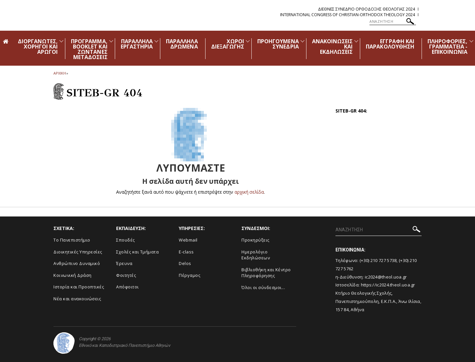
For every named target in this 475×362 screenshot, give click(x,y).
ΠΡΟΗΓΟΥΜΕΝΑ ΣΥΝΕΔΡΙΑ (278, 44)
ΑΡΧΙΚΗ (59, 73)
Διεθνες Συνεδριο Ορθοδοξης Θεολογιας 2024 (366, 9)
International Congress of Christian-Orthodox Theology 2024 (347, 14)
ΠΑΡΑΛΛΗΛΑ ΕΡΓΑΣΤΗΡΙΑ (137, 44)
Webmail (188, 240)
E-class (186, 252)
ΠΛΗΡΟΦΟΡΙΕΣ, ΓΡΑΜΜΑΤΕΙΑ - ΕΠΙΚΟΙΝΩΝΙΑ (448, 46)
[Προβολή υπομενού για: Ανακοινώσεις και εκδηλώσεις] (356, 41)
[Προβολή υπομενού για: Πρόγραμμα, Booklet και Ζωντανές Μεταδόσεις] (111, 41)
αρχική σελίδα (249, 192)
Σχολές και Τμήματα (137, 252)
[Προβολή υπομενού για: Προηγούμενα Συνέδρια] (302, 41)
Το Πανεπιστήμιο (71, 240)
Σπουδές (125, 240)
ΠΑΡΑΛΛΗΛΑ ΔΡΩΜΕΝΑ (182, 44)
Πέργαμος (189, 275)
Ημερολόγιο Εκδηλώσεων (255, 255)
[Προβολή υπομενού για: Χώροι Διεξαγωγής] (247, 41)
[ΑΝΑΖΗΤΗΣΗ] (392, 21)
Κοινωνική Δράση (72, 275)
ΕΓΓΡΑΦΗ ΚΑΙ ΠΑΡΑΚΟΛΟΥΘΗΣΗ (390, 44)
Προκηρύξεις (255, 240)
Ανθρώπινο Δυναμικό (76, 263)
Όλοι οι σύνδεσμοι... (263, 287)
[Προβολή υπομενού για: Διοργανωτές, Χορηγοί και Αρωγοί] (61, 41)
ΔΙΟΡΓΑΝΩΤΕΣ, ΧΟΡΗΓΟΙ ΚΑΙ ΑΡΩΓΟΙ (38, 46)
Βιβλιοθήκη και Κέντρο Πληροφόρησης (266, 273)
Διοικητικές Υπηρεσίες (77, 252)
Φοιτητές (126, 275)
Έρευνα (124, 263)
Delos (185, 263)
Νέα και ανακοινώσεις (77, 299)
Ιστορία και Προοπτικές (78, 287)
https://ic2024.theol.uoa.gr (388, 285)
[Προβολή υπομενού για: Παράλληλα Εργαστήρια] (156, 41)
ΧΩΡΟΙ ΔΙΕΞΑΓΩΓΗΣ (227, 44)
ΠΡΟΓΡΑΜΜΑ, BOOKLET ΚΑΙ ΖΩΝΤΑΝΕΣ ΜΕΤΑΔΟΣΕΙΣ (89, 49)
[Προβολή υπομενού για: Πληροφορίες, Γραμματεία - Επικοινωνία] (471, 41)
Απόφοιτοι (127, 287)
